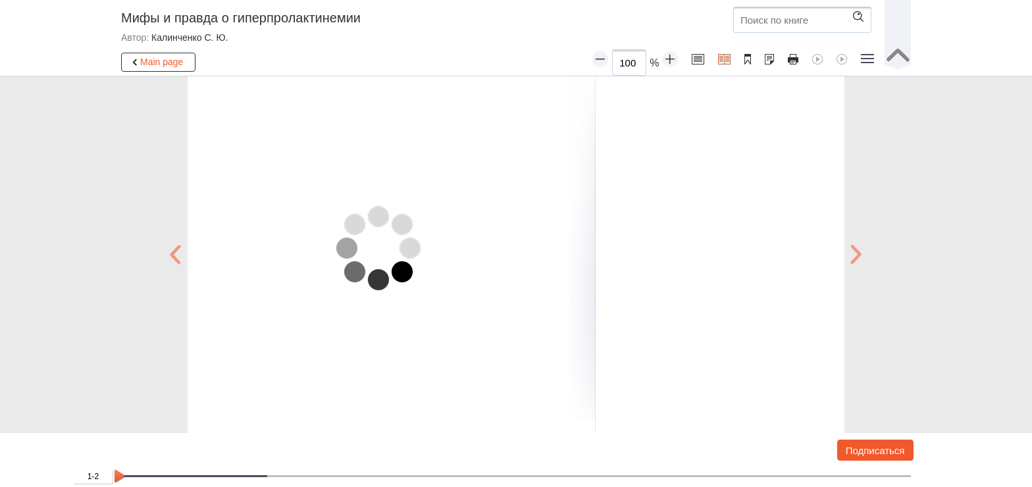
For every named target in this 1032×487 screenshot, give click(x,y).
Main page (155, 62)
